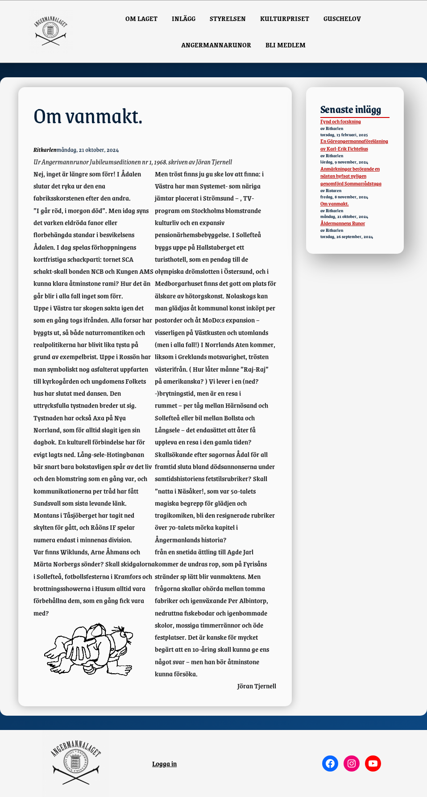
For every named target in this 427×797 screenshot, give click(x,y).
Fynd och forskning (340, 121)
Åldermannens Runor (342, 223)
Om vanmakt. (334, 203)
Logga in (164, 763)
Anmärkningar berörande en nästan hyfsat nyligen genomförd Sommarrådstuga (350, 176)
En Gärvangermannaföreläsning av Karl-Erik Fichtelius (354, 145)
